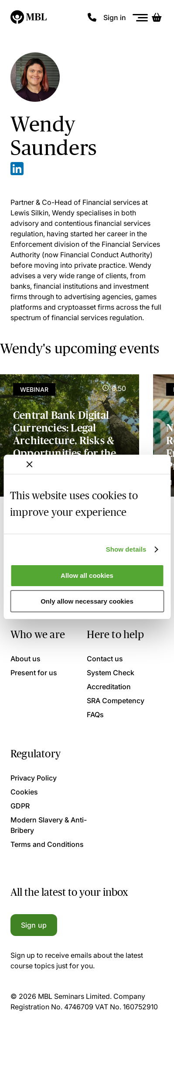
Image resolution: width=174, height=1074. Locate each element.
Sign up (34, 925)
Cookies (24, 791)
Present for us (33, 672)
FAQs (95, 714)
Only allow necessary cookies (87, 601)
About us (25, 658)
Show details (126, 549)
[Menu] (140, 18)
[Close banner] (29, 464)
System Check (110, 672)
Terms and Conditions (47, 844)
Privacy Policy (33, 778)
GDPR (20, 805)
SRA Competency (115, 700)
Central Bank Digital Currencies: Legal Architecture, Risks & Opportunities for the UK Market (64, 440)
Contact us (105, 658)
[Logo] (29, 17)
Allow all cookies (87, 575)
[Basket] (157, 17)
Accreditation (109, 686)
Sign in (114, 17)
